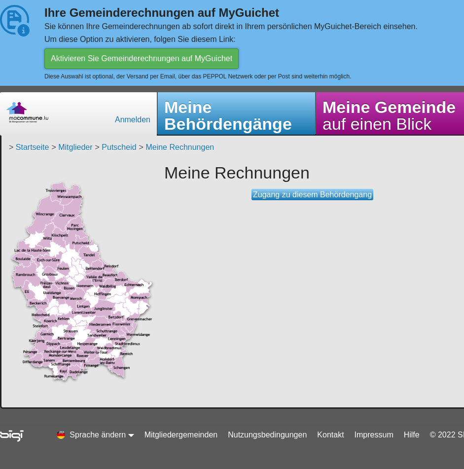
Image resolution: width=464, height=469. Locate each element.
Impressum (374, 435)
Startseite (32, 147)
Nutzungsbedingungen (267, 435)
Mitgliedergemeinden (181, 435)
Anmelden (132, 119)
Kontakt (330, 435)
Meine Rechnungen (179, 147)
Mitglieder (75, 147)
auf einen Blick (389, 115)
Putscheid (119, 147)
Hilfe (412, 435)
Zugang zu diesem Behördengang (312, 194)
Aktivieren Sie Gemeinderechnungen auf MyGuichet (141, 58)
